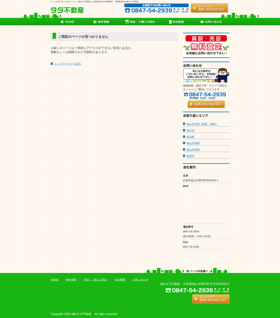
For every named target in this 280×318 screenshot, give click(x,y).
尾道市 (190, 155)
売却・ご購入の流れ (95, 279)
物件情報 (71, 279)
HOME (54, 279)
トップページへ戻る (67, 63)
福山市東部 (193, 143)
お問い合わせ (140, 279)
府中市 (190, 130)
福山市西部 (193, 149)
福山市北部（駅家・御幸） (202, 123)
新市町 (190, 136)
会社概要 (120, 279)
